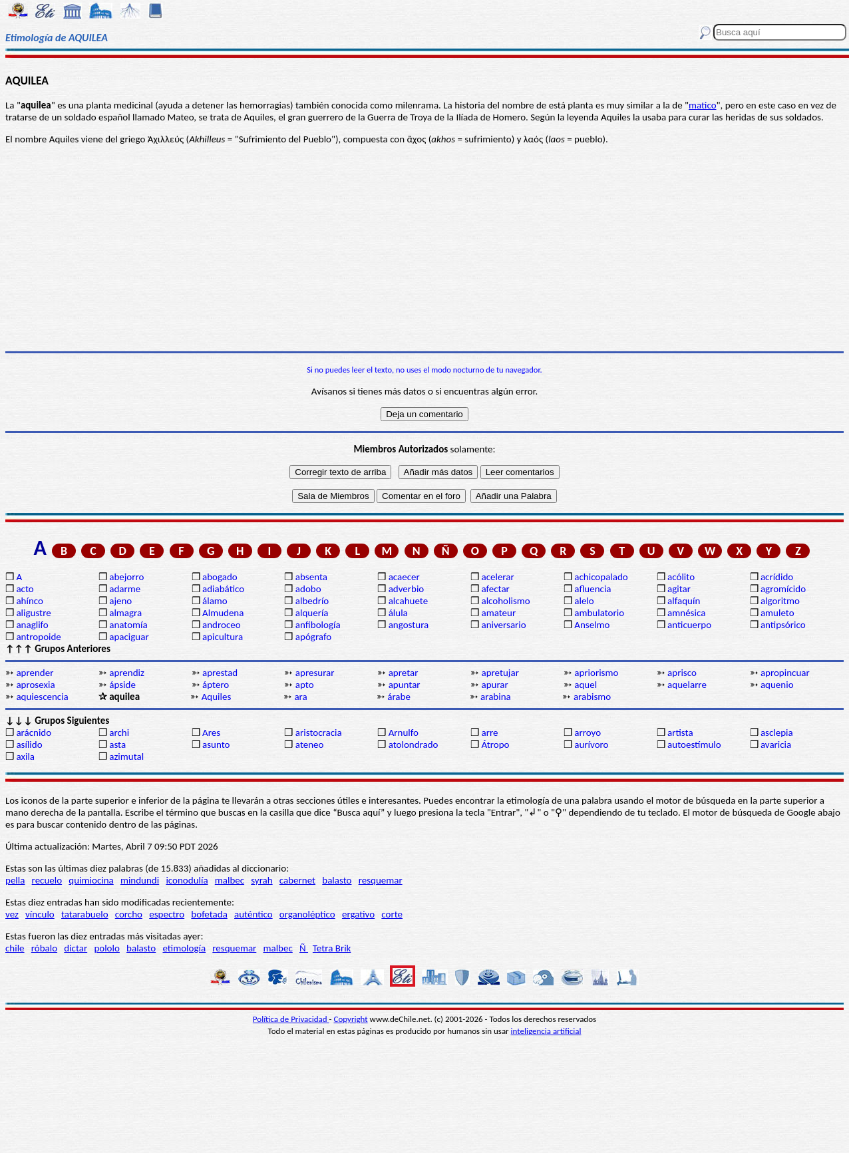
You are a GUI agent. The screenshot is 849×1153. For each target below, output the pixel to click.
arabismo (592, 697)
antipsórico (783, 625)
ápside (122, 685)
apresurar (315, 673)
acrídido (777, 577)
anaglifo (32, 625)
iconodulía (187, 880)
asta (117, 744)
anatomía (128, 625)
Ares (211, 733)
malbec (229, 880)
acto (24, 589)
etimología (184, 948)
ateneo (309, 744)
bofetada (209, 914)
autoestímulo (694, 744)
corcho (128, 914)
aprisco (682, 673)
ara (300, 697)
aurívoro (591, 744)
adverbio (406, 589)
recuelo (47, 880)
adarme (124, 589)
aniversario (503, 625)
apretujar (499, 673)
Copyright (351, 1019)
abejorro (126, 577)
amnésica (686, 613)
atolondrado (413, 744)
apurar (494, 685)
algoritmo (780, 601)
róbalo (44, 948)
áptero (215, 685)
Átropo (495, 744)
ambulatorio (599, 613)
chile (15, 948)
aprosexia (35, 685)
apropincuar (785, 673)
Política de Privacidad (291, 1019)
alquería (312, 613)
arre (489, 733)
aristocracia (318, 733)
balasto (336, 880)
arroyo (587, 733)
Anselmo (591, 625)
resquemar (381, 880)
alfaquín (683, 601)
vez (12, 914)
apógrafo (313, 637)
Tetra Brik (332, 948)
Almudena (223, 613)
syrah (261, 880)
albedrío (312, 601)
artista (680, 733)
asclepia (777, 733)
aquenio (777, 685)
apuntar (405, 685)
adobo (308, 589)
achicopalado (600, 577)
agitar (679, 589)
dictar (75, 948)
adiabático (223, 589)
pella (15, 880)
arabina (495, 697)
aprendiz (126, 673)
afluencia (592, 589)
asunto (216, 744)
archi (119, 733)
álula (398, 613)
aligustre (33, 613)
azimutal (126, 756)
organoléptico (307, 914)
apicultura (222, 637)
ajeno (120, 601)
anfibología (318, 625)
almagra (125, 613)
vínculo (40, 914)
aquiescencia (42, 697)
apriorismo (596, 673)
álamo (215, 601)
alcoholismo (505, 601)
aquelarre (687, 685)
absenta (311, 577)
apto (304, 685)
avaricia (776, 744)
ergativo (358, 914)
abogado (220, 577)
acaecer (404, 577)
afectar (495, 589)
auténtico (253, 914)
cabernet (297, 880)
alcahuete (408, 601)
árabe (399, 697)
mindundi (139, 880)
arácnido (33, 733)
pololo (107, 948)
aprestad (220, 673)
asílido (29, 744)
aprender (34, 673)
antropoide (38, 637)
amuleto (777, 613)
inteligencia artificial (546, 1031)
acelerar (497, 577)
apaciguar (128, 637)
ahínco (29, 601)
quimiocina (91, 880)
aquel (585, 685)
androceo (221, 625)
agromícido (783, 589)
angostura (409, 625)
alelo (584, 601)
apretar (404, 673)
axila (25, 756)
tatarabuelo (84, 914)
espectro (166, 914)
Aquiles (217, 697)
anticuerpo (689, 625)
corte (392, 914)
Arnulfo (404, 733)
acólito (681, 577)
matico (703, 105)
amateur (498, 613)
